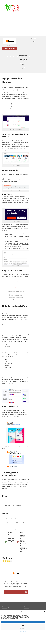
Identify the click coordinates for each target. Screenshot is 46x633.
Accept (23, 622)
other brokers (11, 227)
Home (3, 36)
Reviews (7, 36)
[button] (44, 611)
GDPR (25, 631)
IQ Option (4, 143)
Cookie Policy (21, 631)
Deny (23, 625)
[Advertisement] (23, 26)
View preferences (23, 628)
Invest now (9, 50)
